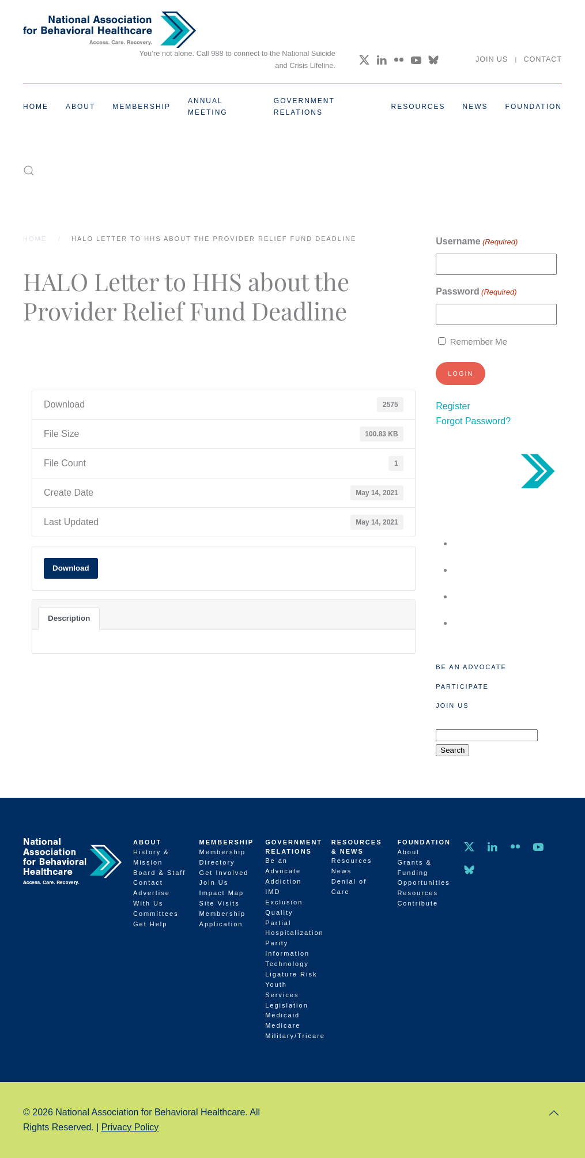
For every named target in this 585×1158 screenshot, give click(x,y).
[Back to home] (109, 30)
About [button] (80, 107)
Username (477, 242)
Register (453, 406)
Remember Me (478, 341)
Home (35, 107)
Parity (276, 943)
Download (70, 568)
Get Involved (224, 872)
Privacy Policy (130, 1127)
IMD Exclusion (284, 897)
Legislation (286, 1005)
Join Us (491, 59)
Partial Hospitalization (292, 928)
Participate (462, 686)
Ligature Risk (291, 974)
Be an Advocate (471, 666)
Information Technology (287, 958)
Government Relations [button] (304, 106)
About (147, 842)
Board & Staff (159, 872)
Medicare (282, 1025)
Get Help (150, 924)
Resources (351, 860)
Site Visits (219, 903)
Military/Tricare (292, 1035)
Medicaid (282, 1015)
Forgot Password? (473, 421)
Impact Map (221, 892)
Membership (226, 842)
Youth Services (282, 989)
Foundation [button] (533, 107)
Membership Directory (222, 857)
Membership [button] (141, 107)
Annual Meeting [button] (208, 106)
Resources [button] (418, 107)
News (475, 107)
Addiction (283, 881)
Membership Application (222, 918)
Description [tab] (69, 618)
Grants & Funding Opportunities (423, 873)
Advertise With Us (151, 898)
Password (476, 292)
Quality (279, 912)
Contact (542, 59)
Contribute (417, 903)
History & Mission (151, 857)
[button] (29, 171)
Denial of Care (349, 886)
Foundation (424, 842)
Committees (156, 913)
